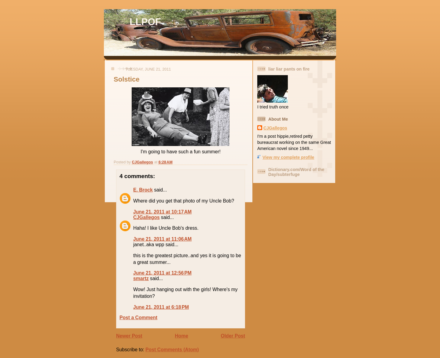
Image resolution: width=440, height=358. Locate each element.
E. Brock (143, 189)
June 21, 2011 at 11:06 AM (162, 239)
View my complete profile (288, 157)
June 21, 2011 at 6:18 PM (161, 307)
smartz (141, 278)
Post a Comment (138, 317)
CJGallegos (146, 217)
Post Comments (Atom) (172, 349)
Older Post (233, 335)
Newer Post (129, 335)
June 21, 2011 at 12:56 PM (162, 273)
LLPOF (145, 21)
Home (181, 335)
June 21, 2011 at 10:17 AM (162, 211)
